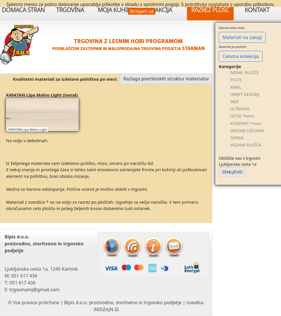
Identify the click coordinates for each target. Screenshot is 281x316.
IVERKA (237, 137)
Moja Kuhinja (116, 10)
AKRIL (235, 87)
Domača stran (23, 10)
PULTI (235, 79)
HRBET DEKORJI (244, 94)
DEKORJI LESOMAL (247, 130)
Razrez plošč (210, 10)
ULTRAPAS (239, 108)
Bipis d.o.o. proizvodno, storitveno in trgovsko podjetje (123, 302)
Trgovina (70, 10)
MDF (234, 101)
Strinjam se (142, 11)
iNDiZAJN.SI (105, 309)
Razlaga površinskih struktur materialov (166, 79)
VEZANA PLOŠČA (245, 145)
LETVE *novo (242, 116)
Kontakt (257, 10)
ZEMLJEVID (232, 172)
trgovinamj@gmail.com (34, 289)
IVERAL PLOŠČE (244, 72)
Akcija (163, 10)
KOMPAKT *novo (246, 123)
